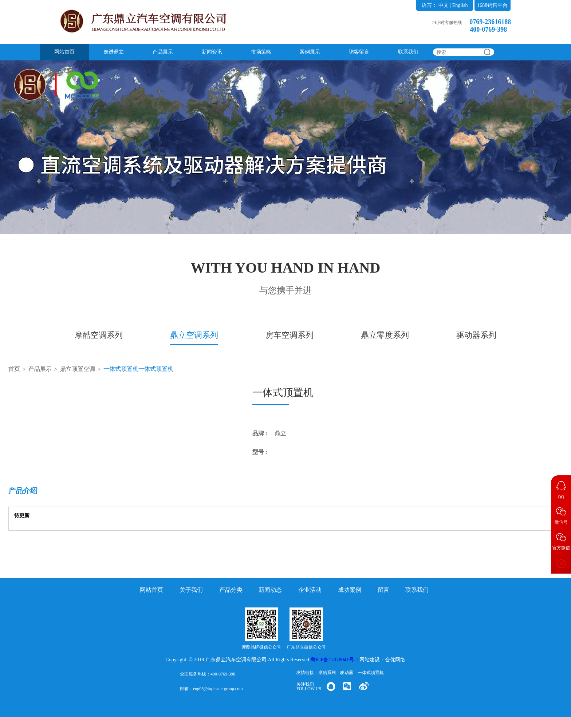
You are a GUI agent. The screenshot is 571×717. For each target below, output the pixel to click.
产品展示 (163, 52)
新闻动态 (270, 590)
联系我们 (408, 52)
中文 (443, 5)
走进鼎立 (113, 52)
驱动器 (346, 672)
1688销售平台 (492, 5)
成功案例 (349, 590)
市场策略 (261, 52)
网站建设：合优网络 (382, 659)
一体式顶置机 (371, 672)
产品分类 (231, 590)
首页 (14, 369)
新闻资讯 (212, 52)
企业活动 (310, 590)
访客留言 (359, 52)
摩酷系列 (327, 672)
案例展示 (310, 52)
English (460, 5)
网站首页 (64, 52)
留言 (383, 590)
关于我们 (191, 590)
